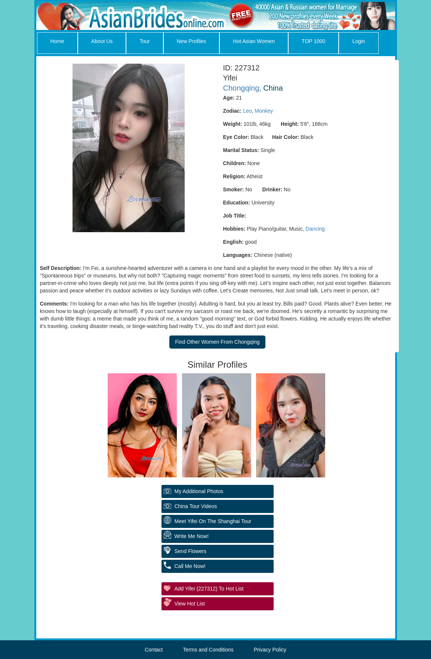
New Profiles (191, 41)
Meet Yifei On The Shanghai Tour (213, 521)
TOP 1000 (313, 41)
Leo (247, 111)
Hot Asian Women (254, 41)
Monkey (264, 111)
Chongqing (241, 88)
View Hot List (190, 604)
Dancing (314, 229)
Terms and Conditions (208, 650)
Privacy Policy (270, 650)
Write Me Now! (192, 536)
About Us (102, 41)
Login (358, 41)
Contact (154, 650)
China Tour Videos (196, 506)
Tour (144, 41)
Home (57, 41)
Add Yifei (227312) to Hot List (209, 589)
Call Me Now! (190, 566)
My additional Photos (199, 491)
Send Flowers (191, 551)
